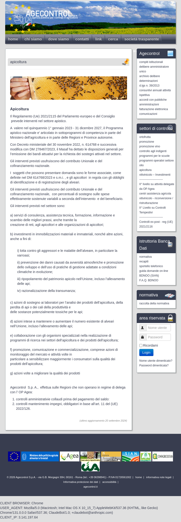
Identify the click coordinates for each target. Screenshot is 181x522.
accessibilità (109, 482)
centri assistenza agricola (155, 193)
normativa (145, 256)
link (98, 39)
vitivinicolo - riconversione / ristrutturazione (156, 201)
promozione (146, 141)
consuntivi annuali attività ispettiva (155, 93)
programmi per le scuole (154, 155)
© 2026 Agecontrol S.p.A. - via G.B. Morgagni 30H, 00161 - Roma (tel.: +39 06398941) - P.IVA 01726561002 (69, 477)
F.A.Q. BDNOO (148, 280)
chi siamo (33, 39)
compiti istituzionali (151, 62)
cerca (113, 39)
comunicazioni (148, 114)
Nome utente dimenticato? (155, 360)
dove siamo (58, 39)
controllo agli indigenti (152, 151)
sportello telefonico (151, 266)
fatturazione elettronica (153, 109)
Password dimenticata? (154, 365)
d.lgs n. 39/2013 (149, 85)
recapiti (143, 261)
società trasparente (141, 39)
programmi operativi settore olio (156, 163)
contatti (82, 39)
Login (146, 352)
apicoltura (145, 170)
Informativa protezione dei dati (80, 482)
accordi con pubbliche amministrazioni (153, 102)
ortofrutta (145, 137)
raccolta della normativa (154, 303)
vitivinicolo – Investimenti (154, 174)
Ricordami (150, 345)
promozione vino (149, 146)
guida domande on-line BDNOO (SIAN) (153, 273)
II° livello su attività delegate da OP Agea (156, 186)
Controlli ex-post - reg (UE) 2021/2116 (156, 224)
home (13, 39)
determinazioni (148, 81)
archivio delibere (149, 76)
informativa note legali (158, 477)
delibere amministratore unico (154, 69)
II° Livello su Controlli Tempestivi (152, 210)
